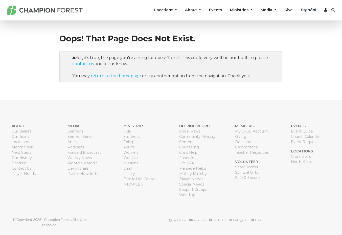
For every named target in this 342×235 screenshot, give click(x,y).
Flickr (257, 220)
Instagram (239, 220)
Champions (301, 156)
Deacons (243, 142)
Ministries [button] (239, 10)
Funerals (186, 157)
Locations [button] (164, 10)
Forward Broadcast (84, 152)
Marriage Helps (192, 168)
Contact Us (21, 168)
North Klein (301, 162)
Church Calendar (305, 136)
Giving (240, 136)
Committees (246, 147)
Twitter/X (217, 220)
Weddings (188, 195)
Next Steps (21, 152)
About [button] (191, 10)
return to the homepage (116, 75)
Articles (73, 142)
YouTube (197, 220)
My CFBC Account (251, 131)
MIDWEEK (133, 184)
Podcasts (75, 147)
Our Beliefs (21, 131)
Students (131, 136)
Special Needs (191, 184)
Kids (127, 131)
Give (288, 10)
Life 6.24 (186, 163)
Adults (128, 147)
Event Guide (302, 131)
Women (130, 152)
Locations (20, 142)
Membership (23, 147)
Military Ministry (193, 173)
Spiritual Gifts (246, 172)
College (130, 142)
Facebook (177, 220)
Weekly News (79, 157)
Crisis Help (188, 152)
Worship (130, 157)
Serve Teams (246, 167)
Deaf (127, 168)
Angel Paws (189, 131)
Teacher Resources (252, 152)
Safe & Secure (247, 177)
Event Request (304, 142)
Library (129, 173)
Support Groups (193, 189)
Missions (130, 163)
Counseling (189, 147)
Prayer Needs (24, 173)
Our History (22, 157)
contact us (83, 63)
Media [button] (267, 10)
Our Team (20, 136)
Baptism (19, 163)
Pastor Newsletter (83, 173)
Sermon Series (80, 136)
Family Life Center (139, 179)
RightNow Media (82, 163)
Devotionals (77, 168)
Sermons (75, 131)
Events (215, 10)
